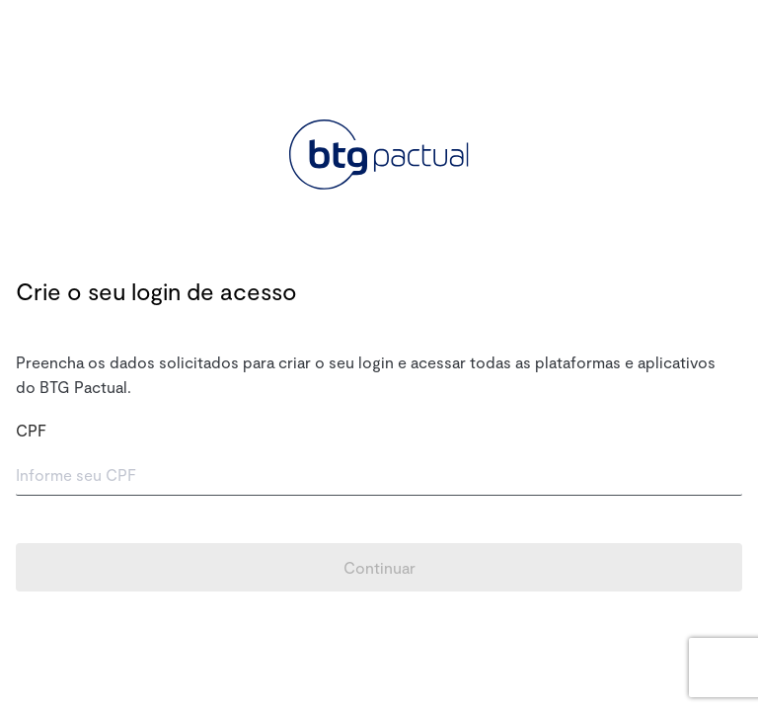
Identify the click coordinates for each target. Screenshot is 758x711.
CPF (31, 430)
